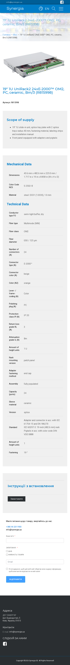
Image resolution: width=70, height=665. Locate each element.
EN (46, 9)
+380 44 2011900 (13, 527)
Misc (15, 35)
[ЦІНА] (7, 551)
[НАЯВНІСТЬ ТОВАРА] (7, 554)
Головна (6, 35)
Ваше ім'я (10, 536)
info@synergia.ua (14, 2)
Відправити (15, 579)
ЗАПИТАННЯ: (11, 548)
